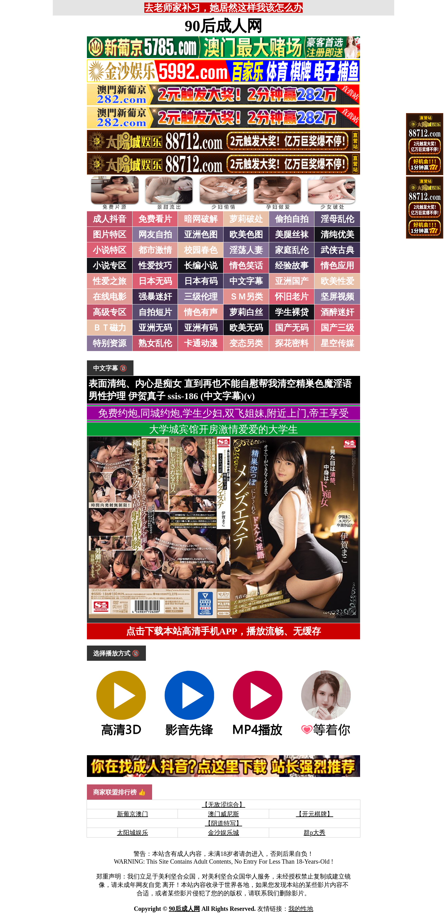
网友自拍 (155, 234)
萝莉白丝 (246, 312)
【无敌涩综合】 (223, 804)
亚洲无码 (155, 327)
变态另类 (246, 343)
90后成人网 (223, 25)
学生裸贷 (292, 312)
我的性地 (300, 908)
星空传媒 (337, 343)
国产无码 (292, 327)
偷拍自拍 (292, 219)
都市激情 (155, 250)
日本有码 (201, 281)
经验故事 (292, 265)
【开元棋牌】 (314, 814)
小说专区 (109, 265)
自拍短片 (155, 312)
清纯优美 (337, 234)
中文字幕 (246, 281)
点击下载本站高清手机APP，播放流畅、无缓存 (223, 631)
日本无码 (155, 281)
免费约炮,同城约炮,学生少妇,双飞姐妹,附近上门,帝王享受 (223, 413)
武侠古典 (337, 250)
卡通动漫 (201, 343)
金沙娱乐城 (223, 832)
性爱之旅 (109, 281)
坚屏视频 (337, 296)
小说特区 (109, 250)
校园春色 (201, 250)
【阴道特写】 (223, 823)
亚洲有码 (201, 327)
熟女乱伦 (155, 343)
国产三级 (337, 327)
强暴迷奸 (155, 296)
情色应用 (337, 265)
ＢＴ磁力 (109, 327)
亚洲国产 (292, 281)
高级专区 (109, 312)
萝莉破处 (246, 219)
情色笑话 (246, 265)
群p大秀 (314, 832)
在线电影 (109, 296)
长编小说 (201, 265)
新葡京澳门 (132, 814)
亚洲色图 (201, 234)
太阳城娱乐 (132, 832)
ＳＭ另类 (246, 296)
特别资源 (109, 343)
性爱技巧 (155, 265)
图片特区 (109, 234)
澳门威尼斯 (223, 814)
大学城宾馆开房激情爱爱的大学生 (223, 429)
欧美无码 (246, 327)
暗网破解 (201, 219)
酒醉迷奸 (337, 312)
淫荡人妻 (246, 250)
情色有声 (201, 312)
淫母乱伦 (337, 219)
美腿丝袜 (292, 234)
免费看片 (155, 219)
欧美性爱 (337, 281)
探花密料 (292, 343)
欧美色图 (246, 234)
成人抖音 (109, 219)
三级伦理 (201, 296)
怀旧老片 (292, 296)
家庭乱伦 (292, 250)
